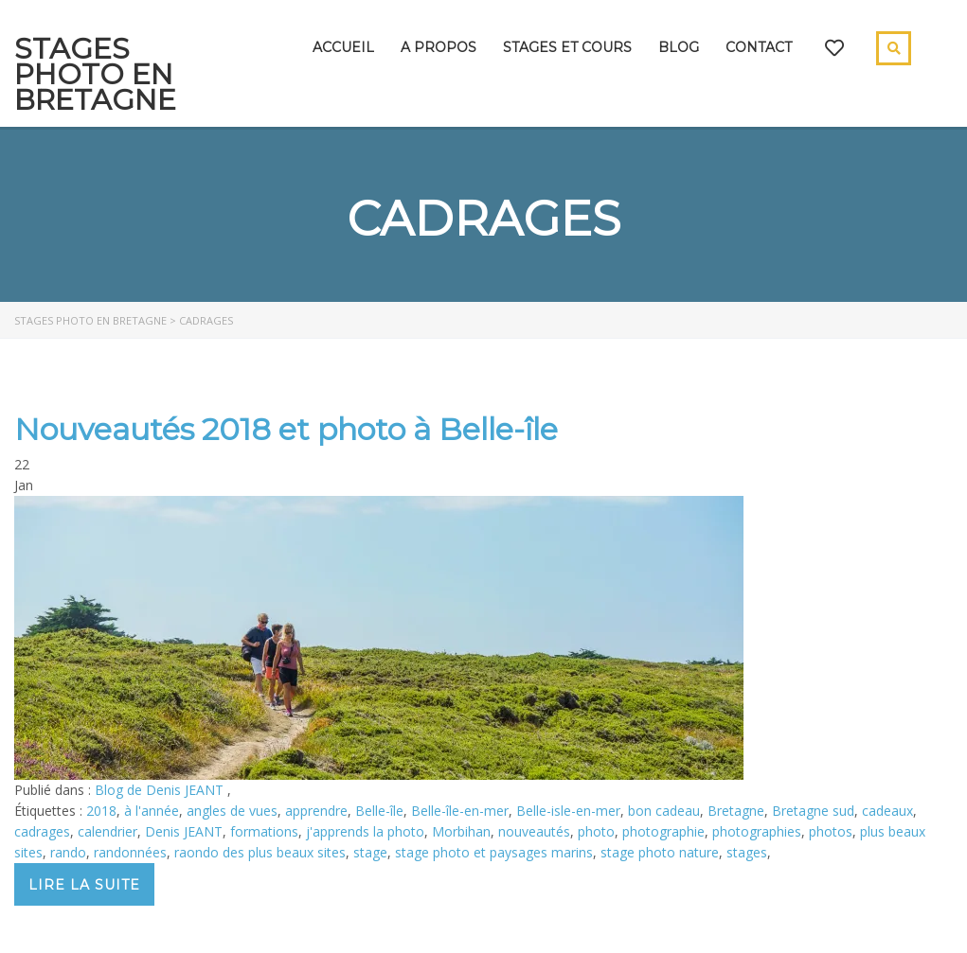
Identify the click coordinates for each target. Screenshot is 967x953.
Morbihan (461, 831)
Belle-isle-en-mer (568, 811)
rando (68, 852)
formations (264, 831)
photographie (663, 831)
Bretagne (735, 811)
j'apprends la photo (365, 831)
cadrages (42, 831)
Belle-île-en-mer (460, 811)
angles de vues (232, 811)
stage (370, 852)
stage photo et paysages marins (494, 852)
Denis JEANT (184, 831)
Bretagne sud (813, 811)
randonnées (130, 852)
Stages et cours (567, 47)
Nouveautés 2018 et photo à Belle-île (286, 429)
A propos (438, 47)
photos (830, 831)
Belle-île (379, 811)
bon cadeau (664, 811)
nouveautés (534, 831)
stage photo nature (659, 852)
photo (596, 831)
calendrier (107, 831)
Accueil (343, 47)
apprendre (316, 811)
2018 (101, 811)
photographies (756, 831)
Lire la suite (84, 884)
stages (746, 852)
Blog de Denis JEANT (161, 790)
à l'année (151, 811)
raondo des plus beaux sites (260, 852)
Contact (758, 47)
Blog (678, 47)
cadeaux (887, 811)
